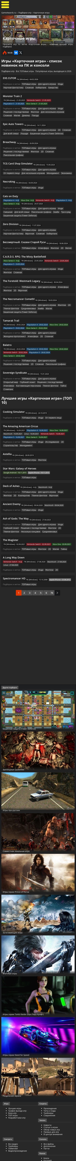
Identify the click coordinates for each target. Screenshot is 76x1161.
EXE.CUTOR (9, 78)
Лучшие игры (14, 1094)
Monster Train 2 (12, 95)
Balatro (7, 337)
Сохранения (49, 1100)
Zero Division (10, 218)
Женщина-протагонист (13, 328)
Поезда (23, 114)
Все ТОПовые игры (25, 71)
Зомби (42, 206)
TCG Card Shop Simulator (18, 158)
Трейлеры (13, 1131)
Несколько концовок (13, 517)
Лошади (22, 132)
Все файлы (49, 1129)
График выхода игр (17, 1096)
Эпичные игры (12, 958)
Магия (6, 114)
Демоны (14, 114)
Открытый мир (61, 370)
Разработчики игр (17, 1103)
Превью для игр (51, 1117)
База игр (12, 1098)
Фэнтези (31, 111)
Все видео (13, 1129)
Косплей (48, 1146)
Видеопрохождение (17, 1136)
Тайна (46, 377)
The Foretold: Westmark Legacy (21, 274)
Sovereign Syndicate (15, 364)
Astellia (7, 441)
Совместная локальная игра (21, 836)
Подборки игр (24, 12)
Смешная (66, 203)
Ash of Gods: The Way (16, 504)
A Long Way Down (13, 543)
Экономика (45, 168)
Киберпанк (37, 87)
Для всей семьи (10, 132)
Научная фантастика (12, 87)
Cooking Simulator (14, 399)
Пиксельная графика (60, 150)
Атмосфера (41, 241)
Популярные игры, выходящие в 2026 (53, 71)
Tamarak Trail (11, 313)
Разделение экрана (15, 1081)
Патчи (47, 1134)
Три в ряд (51, 206)
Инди (57, 84)
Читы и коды (50, 1096)
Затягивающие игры (16, 917)
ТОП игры (13, 1100)
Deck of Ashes (11, 472)
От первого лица (62, 164)
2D (56, 129)
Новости (47, 1110)
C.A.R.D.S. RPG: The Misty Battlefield (24, 250)
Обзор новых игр (52, 1115)
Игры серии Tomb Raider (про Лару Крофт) (30, 999)
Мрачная (27, 227)
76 (52, 578)
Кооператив (13, 482)
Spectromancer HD (14, 564)
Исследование (49, 429)
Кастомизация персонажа (15, 377)
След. (57, 578)
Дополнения (49, 1131)
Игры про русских (14, 795)
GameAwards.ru (8, 12)
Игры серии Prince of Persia (20, 877)
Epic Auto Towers (13, 123)
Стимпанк (55, 377)
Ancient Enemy (12, 490)
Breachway (9, 140)
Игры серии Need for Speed (20, 1040)
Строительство (10, 432)
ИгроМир (48, 1148)
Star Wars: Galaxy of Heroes (19, 455)
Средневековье (26, 301)
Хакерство (49, 87)
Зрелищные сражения (17, 754)
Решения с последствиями (15, 111)
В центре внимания (53, 1119)
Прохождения (50, 1094)
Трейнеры (48, 1098)
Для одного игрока (45, 84)
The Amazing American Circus (20, 413)
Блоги (46, 1143)
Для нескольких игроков (48, 111)
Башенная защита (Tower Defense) (42, 132)
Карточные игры (42, 12)
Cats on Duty (10, 190)
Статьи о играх (51, 1112)
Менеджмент (32, 168)
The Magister (10, 526)
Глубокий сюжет (11, 373)
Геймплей (13, 1134)
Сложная (27, 87)
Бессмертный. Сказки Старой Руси (24, 235)
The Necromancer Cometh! (19, 291)
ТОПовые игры (28, 84)
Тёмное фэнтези (10, 301)
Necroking (9, 176)
